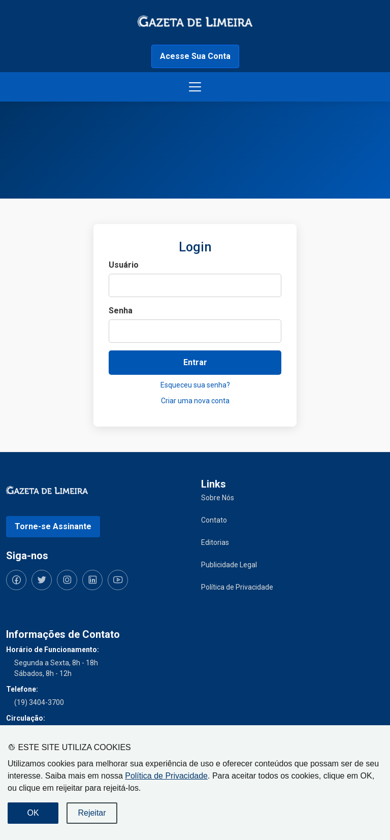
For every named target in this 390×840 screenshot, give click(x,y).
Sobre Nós (217, 497)
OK (33, 813)
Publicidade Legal (229, 564)
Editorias (215, 542)
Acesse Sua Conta (195, 56)
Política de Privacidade (166, 775)
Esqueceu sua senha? (195, 385)
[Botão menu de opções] (195, 86)
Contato (214, 520)
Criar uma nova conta (195, 401)
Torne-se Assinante (53, 526)
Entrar (195, 362)
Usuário (124, 265)
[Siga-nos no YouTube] (118, 580)
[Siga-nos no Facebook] (16, 580)
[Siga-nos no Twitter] (41, 580)
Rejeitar (92, 813)
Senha (121, 310)
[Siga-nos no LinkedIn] (92, 580)
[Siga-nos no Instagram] (67, 580)
